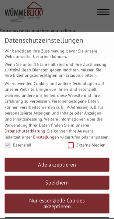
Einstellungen (46, 133)
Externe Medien (86, 141)
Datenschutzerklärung (25, 127)
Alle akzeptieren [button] (57, 161)
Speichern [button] (57, 179)
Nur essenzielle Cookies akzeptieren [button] (57, 200)
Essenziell (18, 141)
